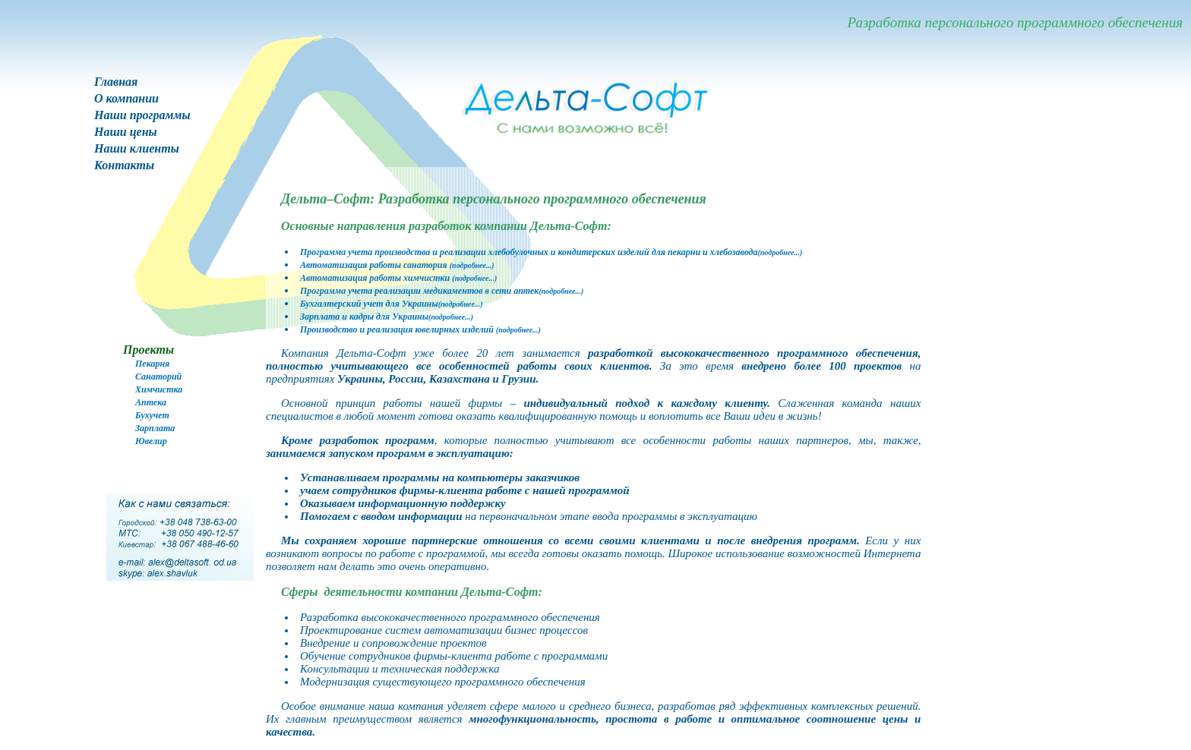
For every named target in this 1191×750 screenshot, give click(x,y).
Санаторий (158, 376)
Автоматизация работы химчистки (398, 278)
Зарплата (155, 428)
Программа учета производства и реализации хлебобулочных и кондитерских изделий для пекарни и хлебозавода (551, 252)
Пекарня (152, 363)
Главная (115, 81)
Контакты (124, 165)
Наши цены (125, 131)
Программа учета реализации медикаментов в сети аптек (441, 290)
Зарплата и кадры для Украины (386, 316)
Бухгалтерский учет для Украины (391, 303)
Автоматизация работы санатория (397, 265)
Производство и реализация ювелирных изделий (420, 329)
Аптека (150, 402)
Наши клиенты (136, 148)
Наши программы (142, 115)
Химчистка (158, 389)
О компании (126, 98)
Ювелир (151, 441)
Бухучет (152, 415)
